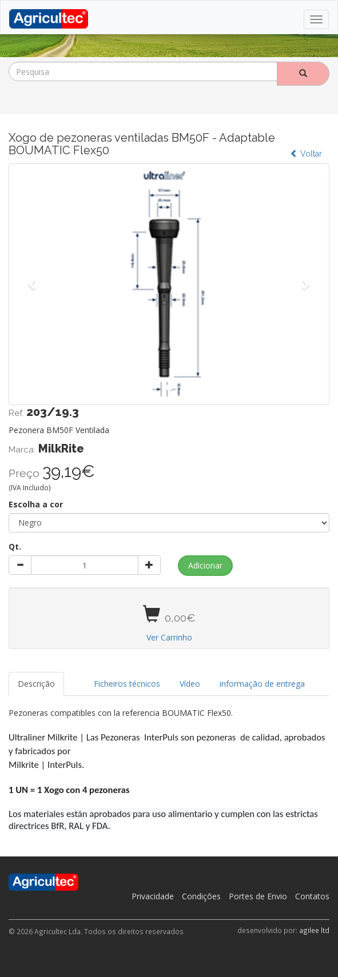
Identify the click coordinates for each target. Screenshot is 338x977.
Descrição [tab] (36, 683)
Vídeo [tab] (190, 683)
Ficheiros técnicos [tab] (127, 683)
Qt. (15, 546)
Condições (201, 896)
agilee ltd (314, 930)
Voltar (306, 153)
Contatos (312, 896)
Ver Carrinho (169, 637)
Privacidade (153, 896)
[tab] (74, 678)
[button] (33, 283)
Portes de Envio (258, 896)
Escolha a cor (36, 504)
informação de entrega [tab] (262, 683)
